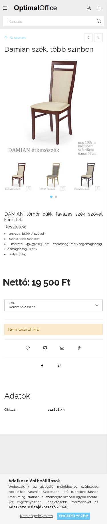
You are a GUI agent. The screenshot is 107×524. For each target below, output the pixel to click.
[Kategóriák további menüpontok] (5, 8)
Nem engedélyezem (36, 516)
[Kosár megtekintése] (99, 8)
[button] (51, 197)
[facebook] (42, 365)
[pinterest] (59, 365)
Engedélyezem (73, 516)
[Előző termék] (88, 37)
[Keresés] (53, 21)
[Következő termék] (98, 37)
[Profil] (89, 8)
